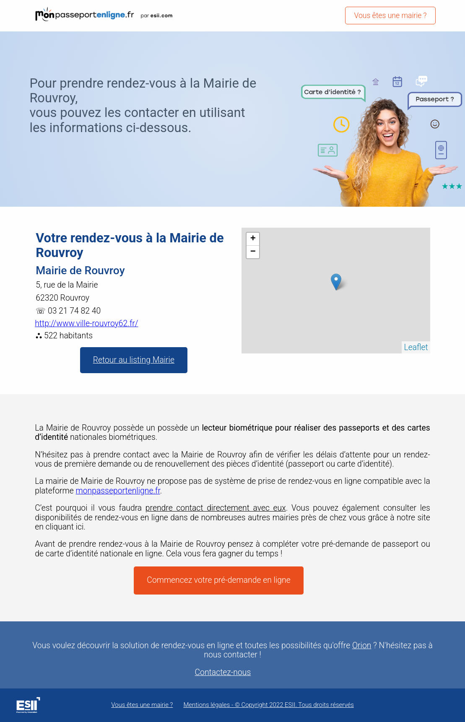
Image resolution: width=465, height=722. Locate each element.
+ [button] (253, 239)
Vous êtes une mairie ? (390, 15)
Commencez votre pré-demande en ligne (218, 580)
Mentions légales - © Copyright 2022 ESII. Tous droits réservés (268, 705)
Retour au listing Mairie (133, 360)
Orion (361, 645)
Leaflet (416, 347)
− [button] (253, 252)
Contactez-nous (223, 672)
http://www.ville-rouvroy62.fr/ (86, 323)
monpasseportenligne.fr (118, 491)
